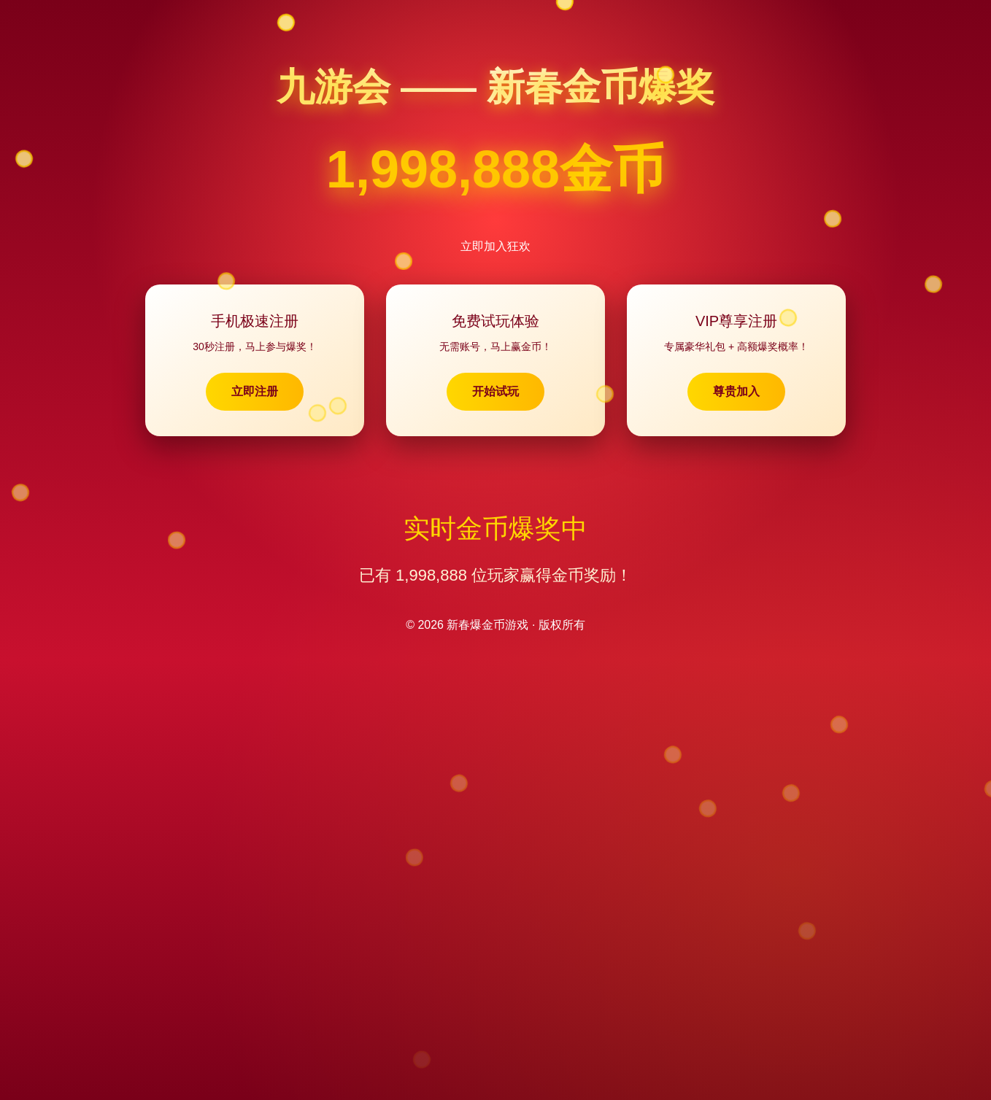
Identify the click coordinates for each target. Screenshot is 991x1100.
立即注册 (254, 391)
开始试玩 (495, 391)
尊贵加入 (736, 391)
